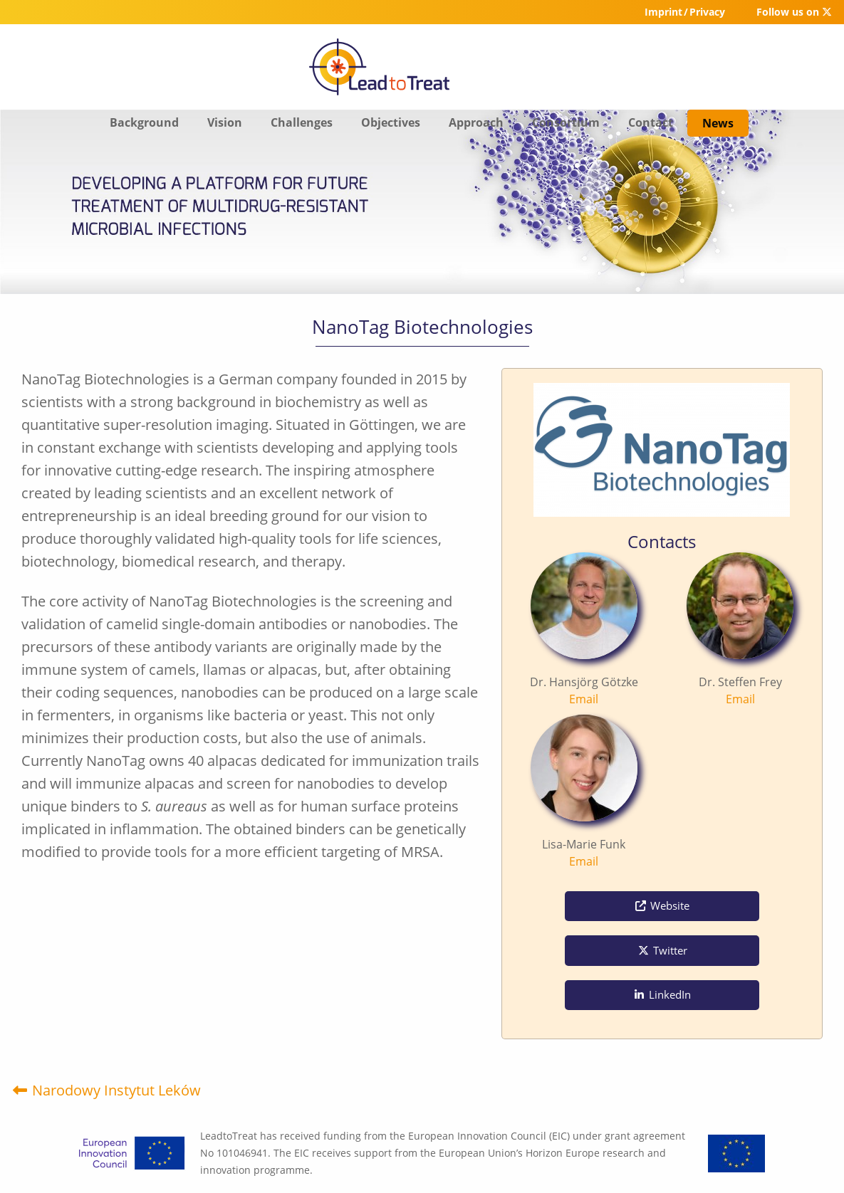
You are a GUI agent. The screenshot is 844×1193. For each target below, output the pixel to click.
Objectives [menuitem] (390, 122)
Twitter (662, 950)
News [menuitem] (718, 123)
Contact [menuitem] (650, 122)
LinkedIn (661, 994)
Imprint (663, 12)
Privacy (707, 12)
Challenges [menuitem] (302, 122)
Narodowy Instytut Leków (106, 1090)
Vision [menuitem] (224, 122)
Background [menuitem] (144, 122)
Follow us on (794, 12)
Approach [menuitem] (476, 122)
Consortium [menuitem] (566, 122)
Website (661, 905)
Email (583, 699)
